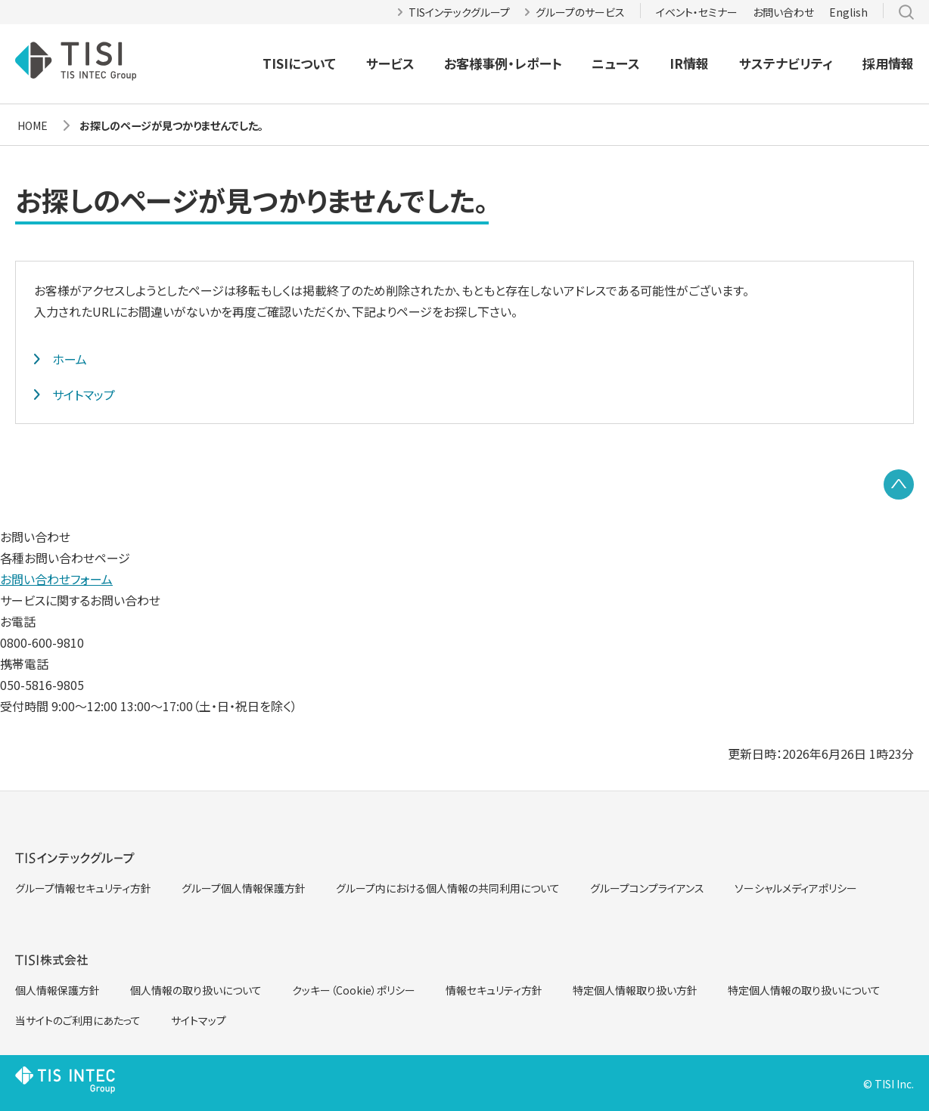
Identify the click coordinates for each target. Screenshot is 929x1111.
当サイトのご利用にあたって (78, 1020)
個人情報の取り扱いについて (196, 990)
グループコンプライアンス (647, 888)
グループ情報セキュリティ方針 (83, 888)
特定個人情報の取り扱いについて (804, 990)
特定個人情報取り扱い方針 (635, 990)
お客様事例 (476, 63)
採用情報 (888, 63)
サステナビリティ (786, 63)
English (848, 12)
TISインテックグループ (459, 12)
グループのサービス (580, 12)
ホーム (69, 359)
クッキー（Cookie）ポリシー (353, 990)
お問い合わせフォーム (56, 579)
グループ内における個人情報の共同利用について (448, 888)
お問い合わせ (783, 12)
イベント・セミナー (697, 12)
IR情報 (689, 63)
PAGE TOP (899, 484)
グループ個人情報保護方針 (244, 888)
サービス (390, 63)
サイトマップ (83, 394)
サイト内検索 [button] (906, 12)
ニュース (616, 63)
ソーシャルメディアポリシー (796, 888)
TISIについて (299, 63)
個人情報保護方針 (57, 990)
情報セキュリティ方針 (494, 990)
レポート (538, 63)
